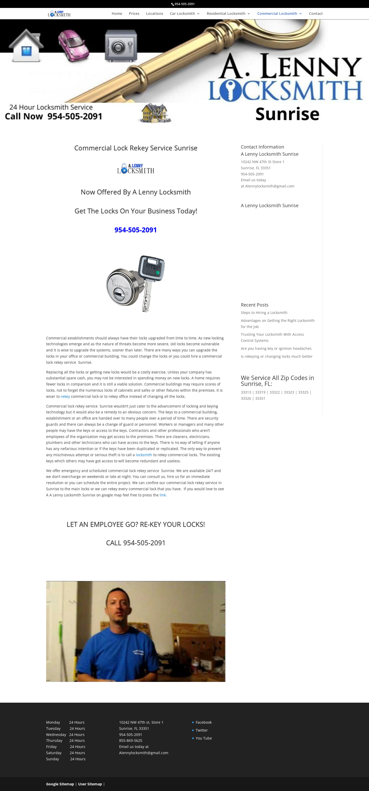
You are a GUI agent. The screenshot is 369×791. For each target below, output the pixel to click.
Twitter (202, 730)
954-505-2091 (136, 229)
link (163, 494)
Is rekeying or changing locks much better (277, 356)
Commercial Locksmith (277, 14)
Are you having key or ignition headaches (276, 348)
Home (117, 14)
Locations (154, 14)
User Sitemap (90, 784)
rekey (66, 396)
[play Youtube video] (126, 622)
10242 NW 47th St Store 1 (262, 161)
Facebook (204, 722)
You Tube (204, 738)
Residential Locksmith (226, 14)
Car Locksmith (182, 14)
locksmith (144, 454)
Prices (134, 14)
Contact (316, 14)
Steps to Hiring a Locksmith (264, 312)
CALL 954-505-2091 (136, 542)
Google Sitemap (60, 784)
